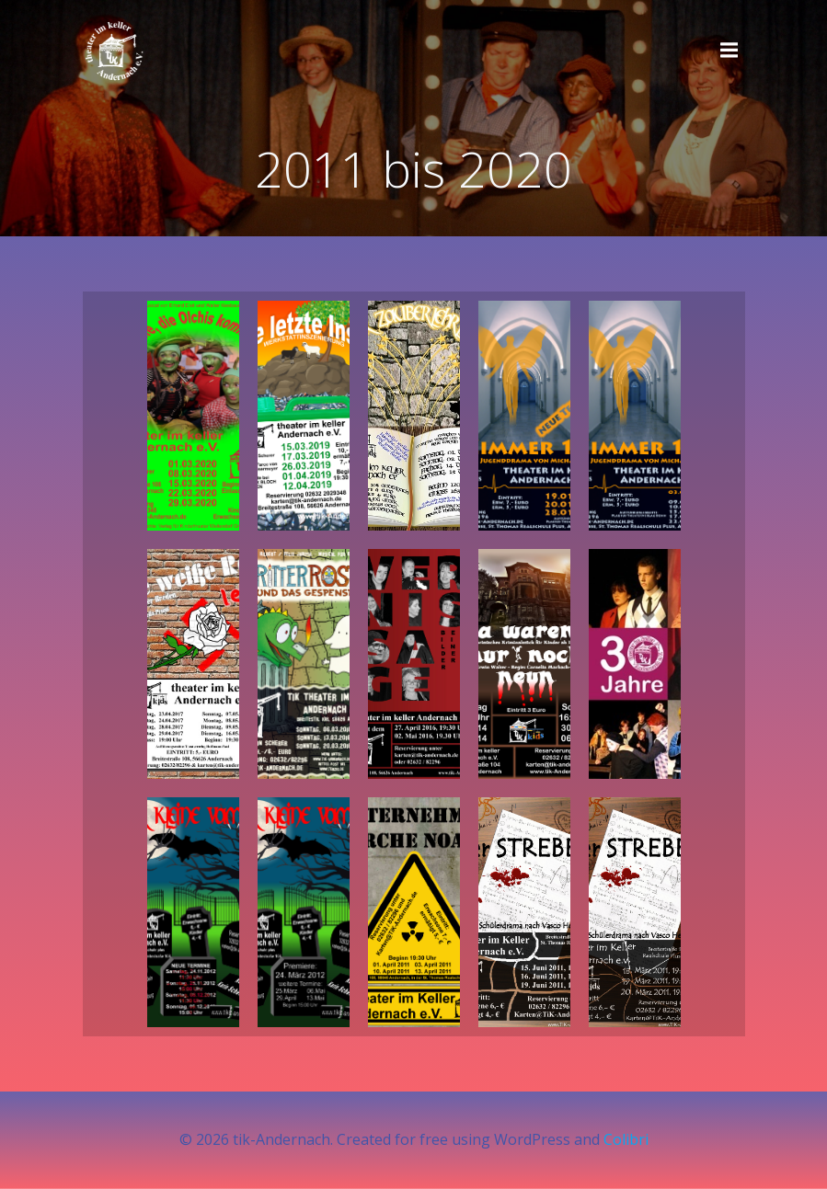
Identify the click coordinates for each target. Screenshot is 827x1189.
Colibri (626, 1139)
